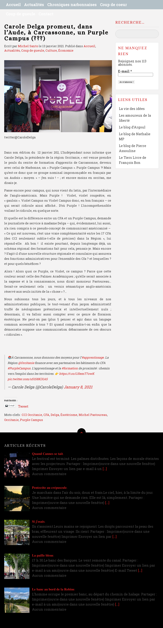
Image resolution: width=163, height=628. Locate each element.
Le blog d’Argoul (132, 127)
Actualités (34, 4)
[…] (105, 468)
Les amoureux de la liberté (135, 118)
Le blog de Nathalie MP (134, 136)
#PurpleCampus (19, 368)
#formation (70, 368)
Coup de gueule (20, 13)
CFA (46, 415)
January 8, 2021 (78, 386)
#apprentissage (93, 357)
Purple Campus (31, 420)
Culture (51, 50)
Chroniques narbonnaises (72, 4)
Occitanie (11, 420)
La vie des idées (132, 108)
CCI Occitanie (32, 415)
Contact (46, 13)
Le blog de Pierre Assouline (132, 148)
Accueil (13, 4)
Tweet (23, 405)
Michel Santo (28, 46)
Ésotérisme (68, 415)
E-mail (125, 71)
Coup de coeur (113, 4)
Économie (65, 50)
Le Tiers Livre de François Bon (132, 160)
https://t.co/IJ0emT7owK (76, 374)
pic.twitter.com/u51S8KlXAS (28, 379)
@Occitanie (26, 363)
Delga (55, 415)
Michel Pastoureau (93, 415)
